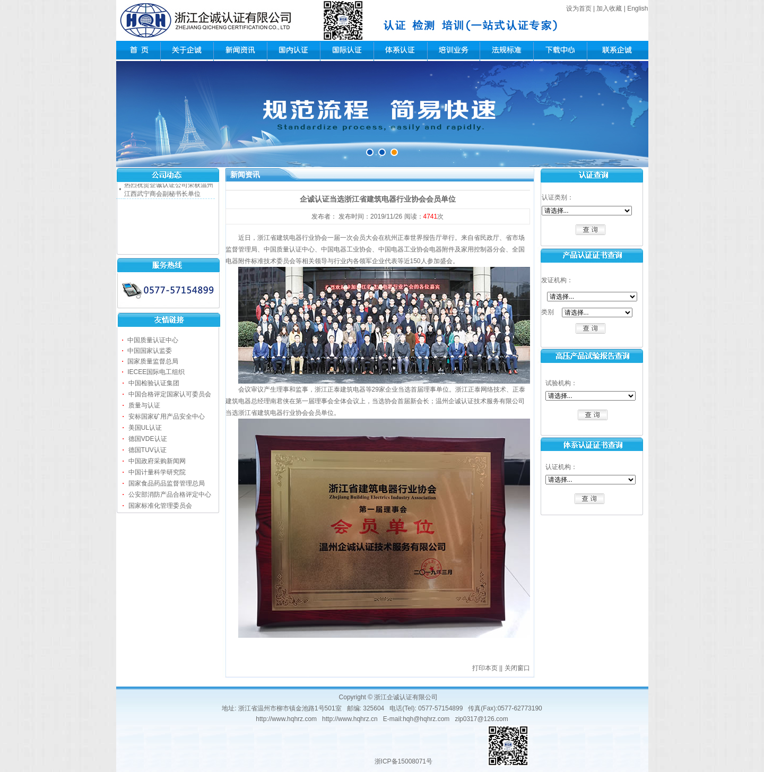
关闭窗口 (517, 668)
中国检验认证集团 (153, 383)
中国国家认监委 (149, 350)
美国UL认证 (145, 427)
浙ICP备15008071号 (403, 761)
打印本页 (485, 668)
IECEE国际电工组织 (156, 372)
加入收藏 (609, 8)
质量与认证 (144, 405)
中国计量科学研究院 (157, 472)
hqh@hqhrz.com (426, 719)
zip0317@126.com (481, 719)
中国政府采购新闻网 (157, 461)
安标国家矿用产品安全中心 (166, 416)
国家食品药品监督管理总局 (166, 483)
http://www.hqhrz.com (286, 719)
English (637, 8)
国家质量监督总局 (152, 361)
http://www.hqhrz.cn (350, 719)
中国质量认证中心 (152, 340)
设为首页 (579, 8)
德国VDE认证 (147, 439)
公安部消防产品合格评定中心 (169, 494)
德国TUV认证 (147, 450)
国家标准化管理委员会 (160, 505)
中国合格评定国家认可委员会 (169, 394)
